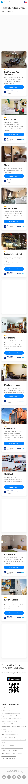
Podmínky (16, 770)
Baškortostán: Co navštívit (8, 745)
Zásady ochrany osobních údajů (14, 771)
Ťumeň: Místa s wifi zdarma (8, 756)
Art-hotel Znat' (10, 119)
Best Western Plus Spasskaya (11, 73)
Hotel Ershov (9, 428)
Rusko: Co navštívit (6, 710)
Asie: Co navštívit (5, 708)
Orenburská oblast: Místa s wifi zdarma (11, 753)
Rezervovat (14, 87)
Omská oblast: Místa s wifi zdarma (10, 734)
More (6, 165)
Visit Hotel (8, 474)
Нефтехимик (10, 554)
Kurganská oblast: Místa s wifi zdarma (11, 716)
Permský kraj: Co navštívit (8, 737)
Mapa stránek (21, 773)
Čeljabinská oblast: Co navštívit (9, 721)
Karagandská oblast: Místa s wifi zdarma (12, 748)
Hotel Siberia (9, 338)
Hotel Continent (11, 600)
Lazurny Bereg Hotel (13, 254)
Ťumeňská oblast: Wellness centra (10, 713)
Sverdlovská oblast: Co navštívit (9, 724)
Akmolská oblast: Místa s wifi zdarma (11, 732)
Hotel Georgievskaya (13, 385)
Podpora (11, 770)
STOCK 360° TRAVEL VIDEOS (9, 773)
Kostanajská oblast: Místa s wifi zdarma (11, 718)
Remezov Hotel (10, 208)
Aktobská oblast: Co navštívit (9, 750)
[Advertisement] (14, 34)
